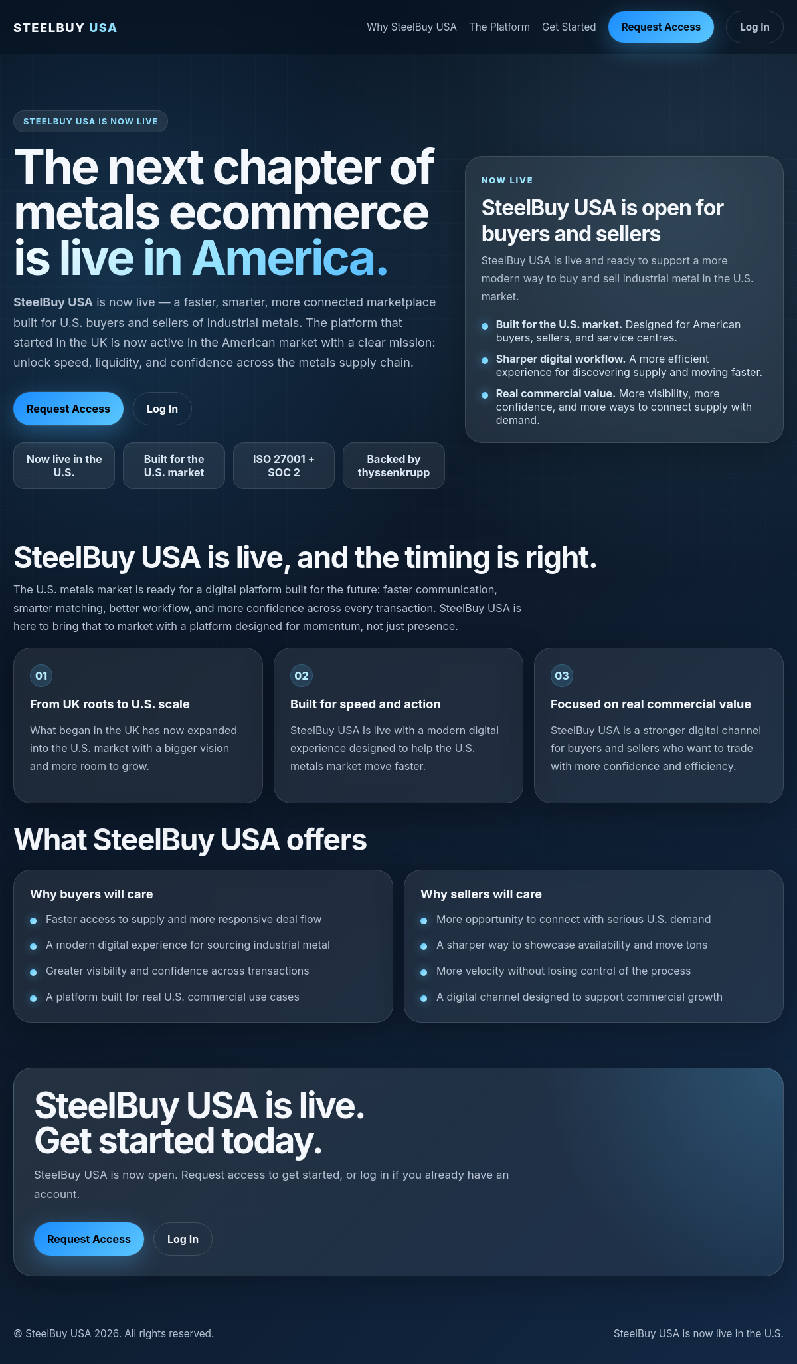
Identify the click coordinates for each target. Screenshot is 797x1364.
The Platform (499, 27)
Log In (755, 27)
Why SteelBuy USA (412, 27)
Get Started (569, 27)
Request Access (661, 27)
